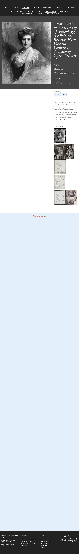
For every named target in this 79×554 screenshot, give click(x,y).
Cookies (43, 547)
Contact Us (44, 539)
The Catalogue (50, 11)
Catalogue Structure (33, 11)
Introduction (16, 11)
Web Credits (44, 545)
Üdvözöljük (33, 539)
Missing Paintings (52, 13)
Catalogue (25, 7)
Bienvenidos (24, 543)
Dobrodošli (24, 545)
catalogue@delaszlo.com (64, 109)
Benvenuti (32, 543)
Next (76, 20)
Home (5, 7)
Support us (59, 7)
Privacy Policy (44, 550)
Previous (70, 20)
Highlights (64, 11)
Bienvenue (24, 541)
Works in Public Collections (32, 13)
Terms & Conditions (46, 541)
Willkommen (33, 541)
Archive (36, 7)
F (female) (64, 94)
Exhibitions (47, 7)
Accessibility (44, 543)
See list (73, 20)
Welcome (23, 539)
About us (70, 7)
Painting (56, 94)
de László (14, 7)
